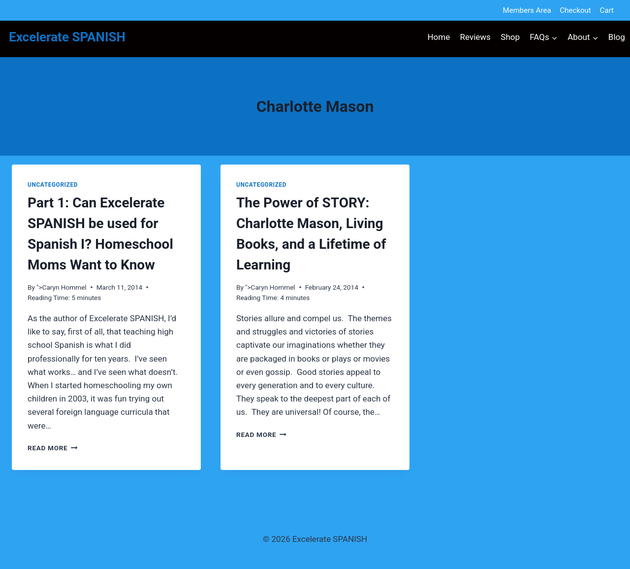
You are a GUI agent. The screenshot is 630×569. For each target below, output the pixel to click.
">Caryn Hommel (61, 287)
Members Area (527, 10)
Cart (607, 10)
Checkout (575, 10)
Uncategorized (53, 184)
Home (438, 37)
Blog (616, 37)
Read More (53, 448)
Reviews (475, 37)
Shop (510, 37)
